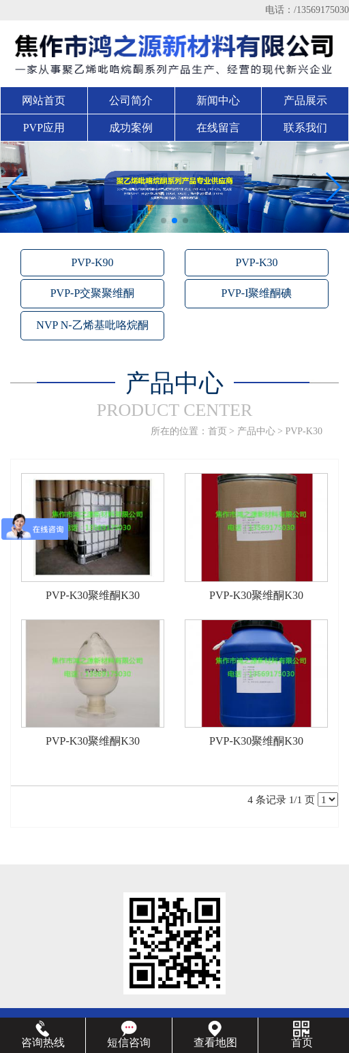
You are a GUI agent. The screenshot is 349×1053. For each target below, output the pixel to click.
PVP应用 (44, 127)
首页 (217, 431)
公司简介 (131, 100)
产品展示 (305, 100)
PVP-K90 (92, 262)
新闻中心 (218, 100)
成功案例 (131, 127)
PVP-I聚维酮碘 (256, 293)
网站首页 (43, 100)
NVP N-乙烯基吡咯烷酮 (92, 325)
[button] (163, 220)
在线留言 (218, 127)
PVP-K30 (256, 262)
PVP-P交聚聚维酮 (92, 293)
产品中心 (256, 431)
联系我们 (305, 127)
